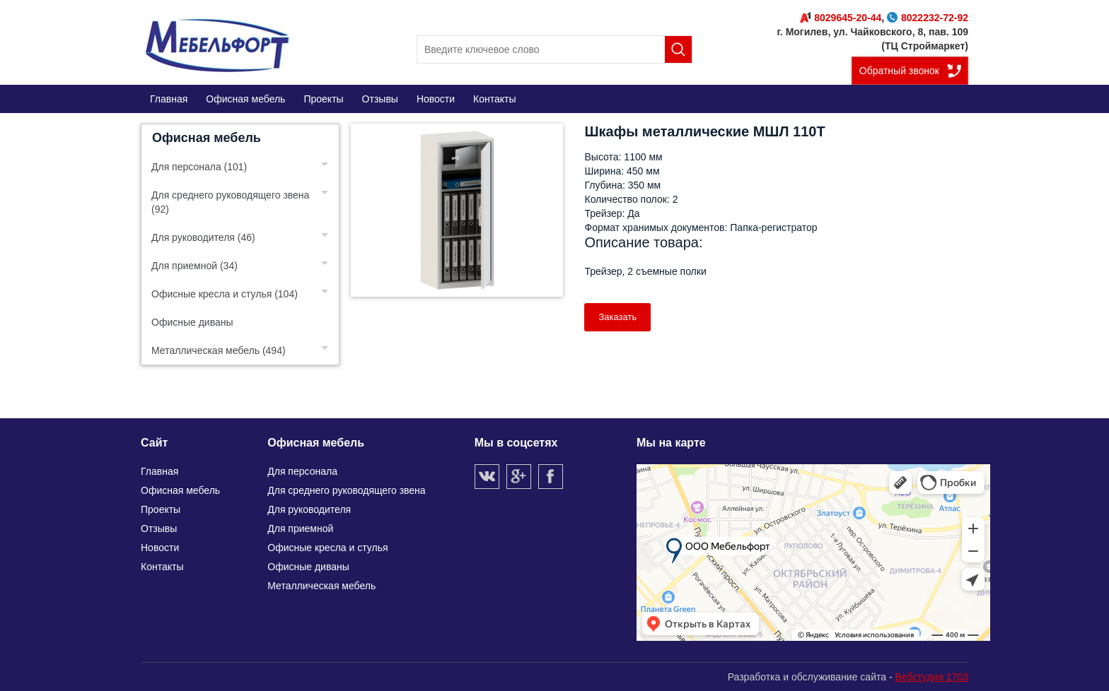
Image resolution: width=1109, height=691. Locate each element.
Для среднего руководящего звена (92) (230, 202)
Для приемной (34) (194, 265)
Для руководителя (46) (203, 237)
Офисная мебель (206, 138)
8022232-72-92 (927, 17)
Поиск (678, 49)
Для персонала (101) (199, 166)
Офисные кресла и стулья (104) (224, 294)
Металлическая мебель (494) (218, 350)
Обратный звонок (899, 70)
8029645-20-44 (840, 17)
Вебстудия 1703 (931, 677)
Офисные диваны (192, 322)
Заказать (617, 317)
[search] (554, 49)
